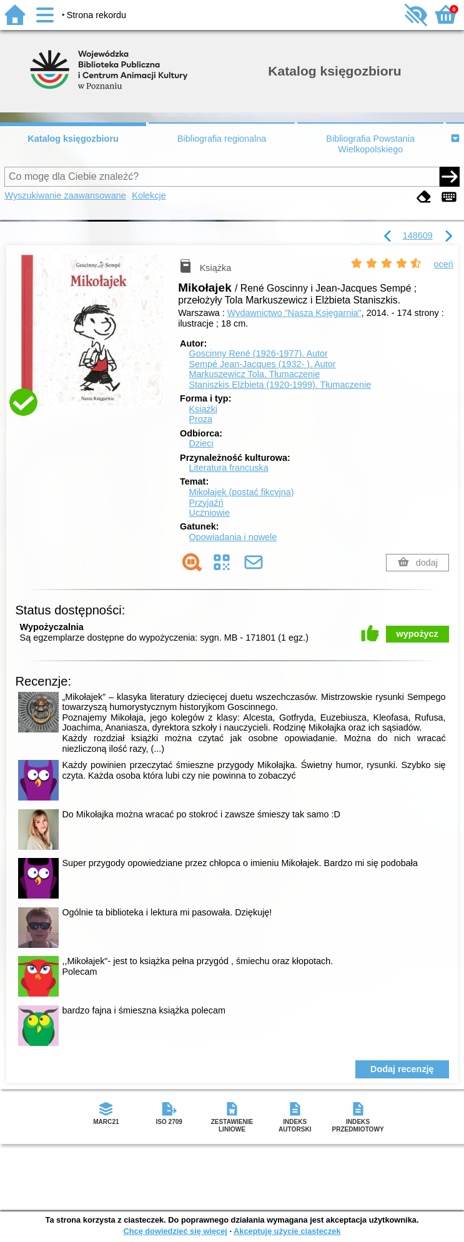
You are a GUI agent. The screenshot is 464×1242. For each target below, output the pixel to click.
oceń (443, 264)
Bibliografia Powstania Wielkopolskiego (370, 144)
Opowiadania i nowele (233, 537)
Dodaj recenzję (402, 1069)
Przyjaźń (206, 503)
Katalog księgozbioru (73, 139)
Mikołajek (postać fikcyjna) (241, 492)
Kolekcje (148, 195)
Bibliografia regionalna (221, 139)
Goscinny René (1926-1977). (258, 353)
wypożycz (417, 634)
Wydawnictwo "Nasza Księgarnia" (294, 313)
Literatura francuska (228, 468)
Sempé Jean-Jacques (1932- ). (262, 364)
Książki (203, 409)
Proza (200, 419)
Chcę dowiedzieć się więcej (175, 1231)
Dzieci (201, 443)
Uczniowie (209, 513)
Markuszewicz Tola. (254, 374)
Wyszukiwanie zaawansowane (65, 195)
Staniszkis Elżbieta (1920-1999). (280, 385)
